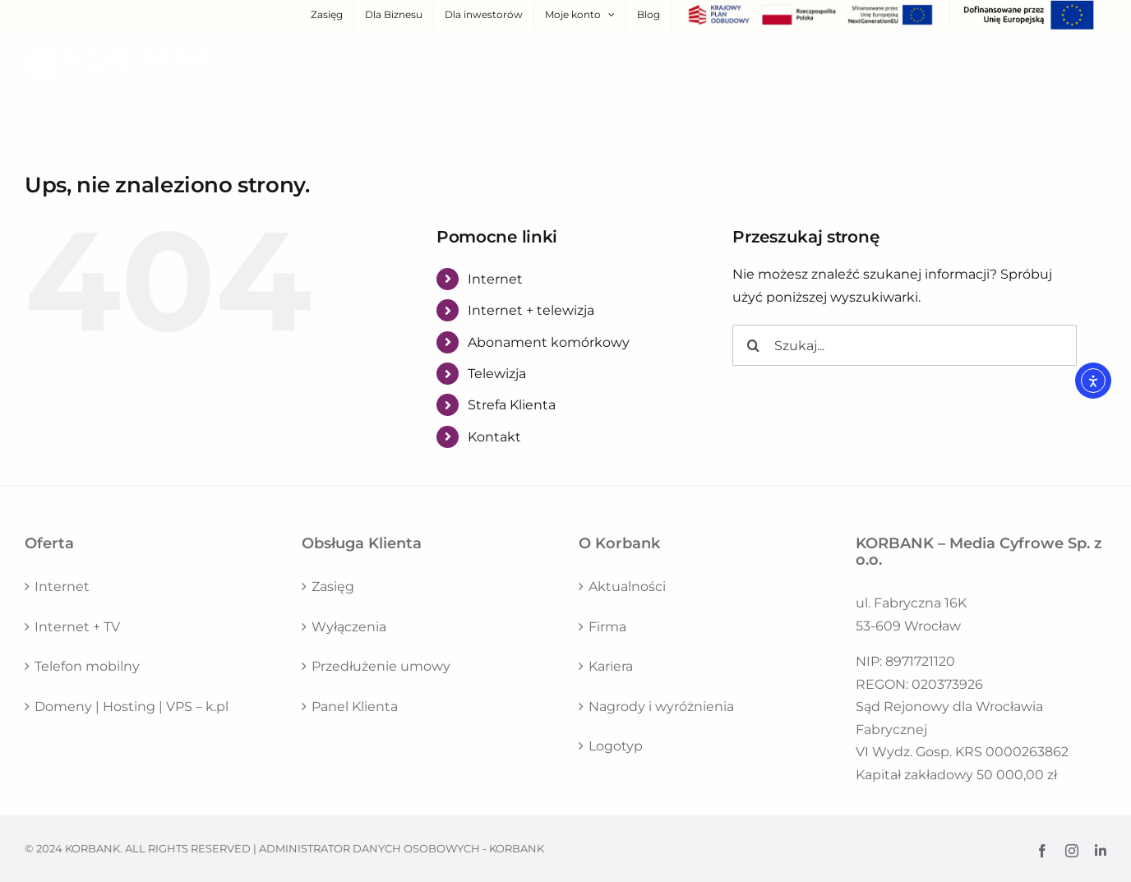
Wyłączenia (349, 627)
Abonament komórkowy (549, 342)
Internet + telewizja (531, 310)
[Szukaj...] (904, 345)
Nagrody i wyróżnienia (661, 706)
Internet (495, 279)
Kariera (611, 666)
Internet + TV (77, 627)
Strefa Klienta (512, 405)
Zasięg (333, 586)
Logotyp (616, 746)
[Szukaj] (752, 345)
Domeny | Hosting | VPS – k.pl (132, 706)
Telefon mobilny (87, 666)
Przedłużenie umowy (381, 666)
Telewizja (497, 373)
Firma (607, 627)
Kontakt (494, 437)
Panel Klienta (355, 706)
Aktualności (627, 586)
